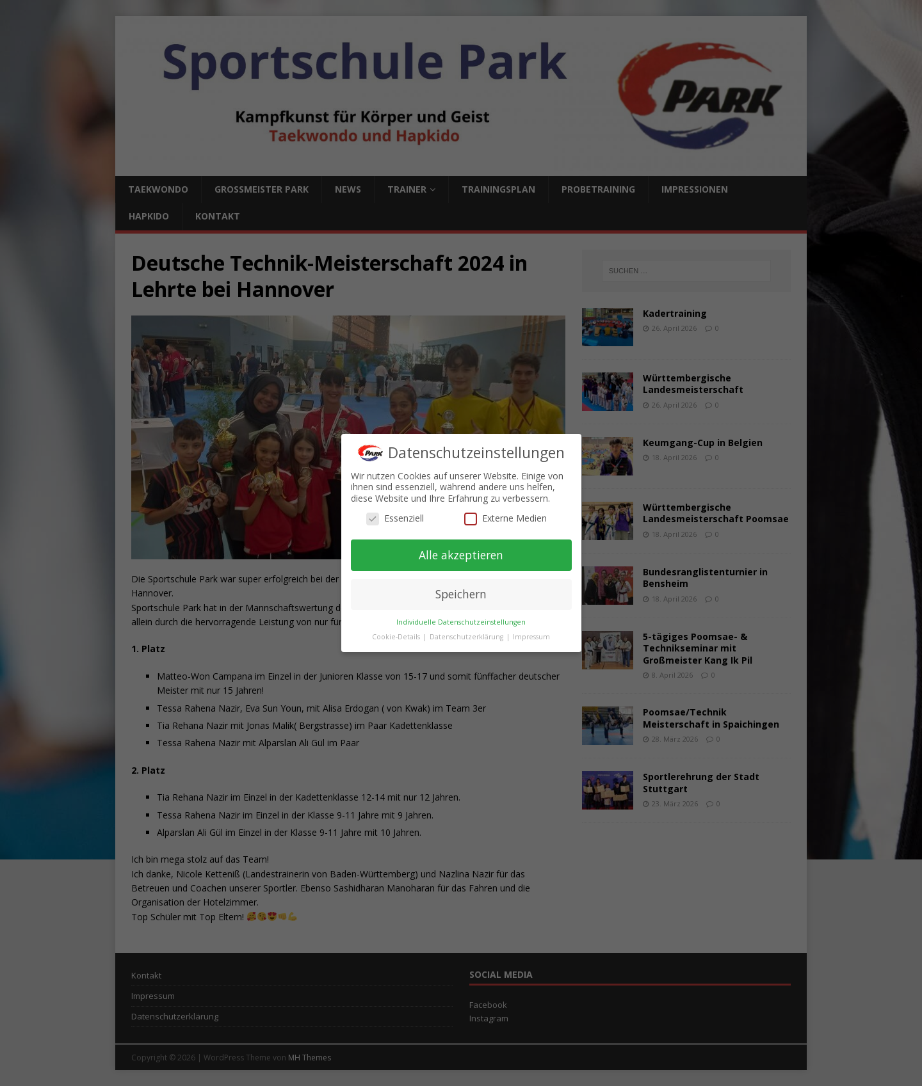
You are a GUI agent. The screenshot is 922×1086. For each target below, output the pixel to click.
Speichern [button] (461, 594)
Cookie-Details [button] (397, 636)
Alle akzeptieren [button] (461, 555)
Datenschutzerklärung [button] (467, 636)
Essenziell (395, 518)
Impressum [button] (531, 636)
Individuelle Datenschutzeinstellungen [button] (461, 622)
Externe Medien (505, 518)
